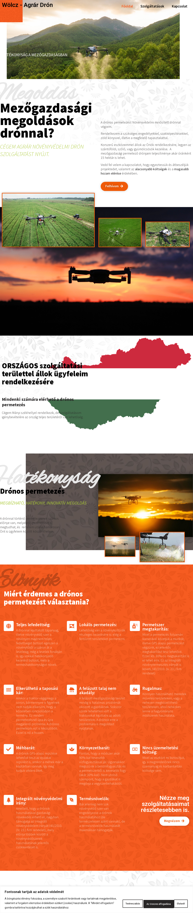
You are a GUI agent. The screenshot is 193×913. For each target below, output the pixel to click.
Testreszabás (113, 900)
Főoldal (127, 6)
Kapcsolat (179, 6)
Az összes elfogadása (169, 900)
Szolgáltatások (152, 6)
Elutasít (138, 900)
